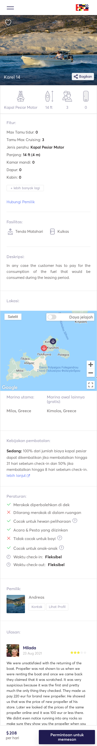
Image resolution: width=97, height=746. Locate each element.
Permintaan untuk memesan (67, 737)
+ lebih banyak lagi (25, 188)
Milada (29, 647)
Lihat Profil (57, 607)
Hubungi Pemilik (21, 201)
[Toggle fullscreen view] (91, 385)
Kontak (36, 607)
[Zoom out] (91, 373)
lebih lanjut (18, 475)
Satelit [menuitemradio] (13, 316)
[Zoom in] (91, 365)
